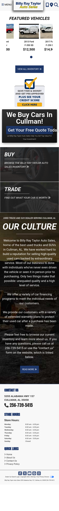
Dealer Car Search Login (12, 477)
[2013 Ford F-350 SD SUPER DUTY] (42, 31)
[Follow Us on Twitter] (25, 473)
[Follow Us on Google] (34, 473)
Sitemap (33, 477)
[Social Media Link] (39, 473)
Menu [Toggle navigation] (7, 4)
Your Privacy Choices (45, 477)
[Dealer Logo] (28, 5)
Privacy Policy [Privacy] (13, 464)
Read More (29, 369)
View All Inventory (29, 69)
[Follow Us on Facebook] (20, 473)
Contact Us (11, 461)
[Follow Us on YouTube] (29, 473)
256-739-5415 (14, 348)
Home (9, 454)
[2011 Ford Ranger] (16, 31)
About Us (10, 457)
